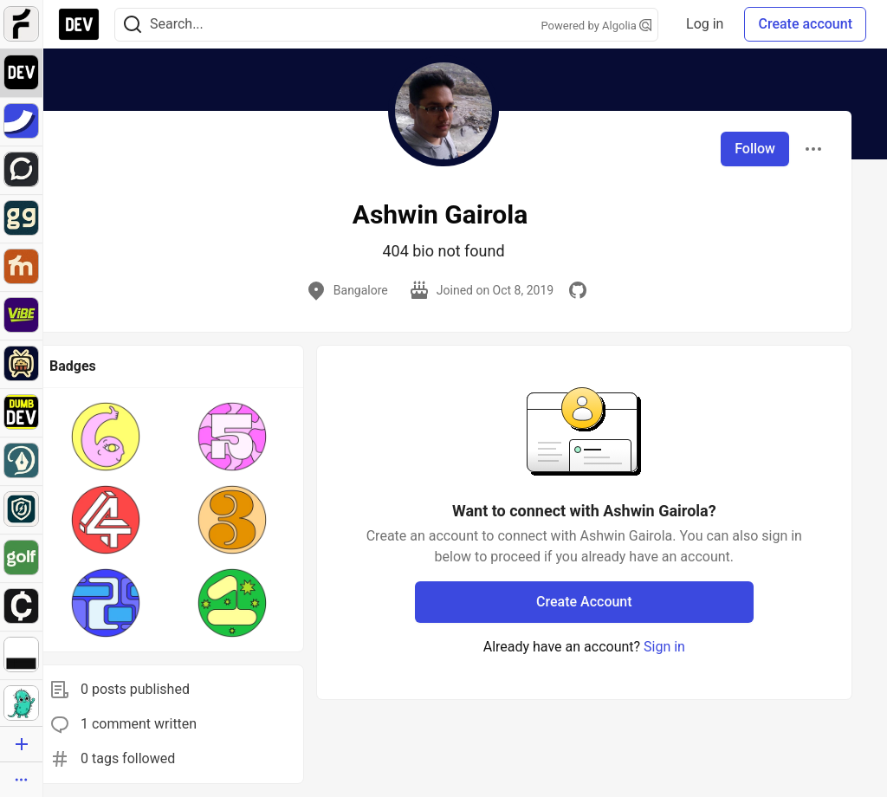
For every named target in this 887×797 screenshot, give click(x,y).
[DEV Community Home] (78, 24)
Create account (805, 24)
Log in (704, 24)
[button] (105, 436)
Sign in (664, 646)
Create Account (584, 601)
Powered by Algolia (596, 25)
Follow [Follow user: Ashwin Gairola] (755, 148)
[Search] (132, 25)
